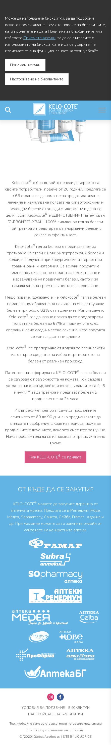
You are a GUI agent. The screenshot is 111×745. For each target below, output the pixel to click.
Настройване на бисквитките (37, 79)
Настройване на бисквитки (55, 714)
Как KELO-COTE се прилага (55, 457)
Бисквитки (79, 707)
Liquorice (83, 736)
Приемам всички (25, 65)
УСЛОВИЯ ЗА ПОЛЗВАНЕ (43, 707)
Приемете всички (39, 38)
